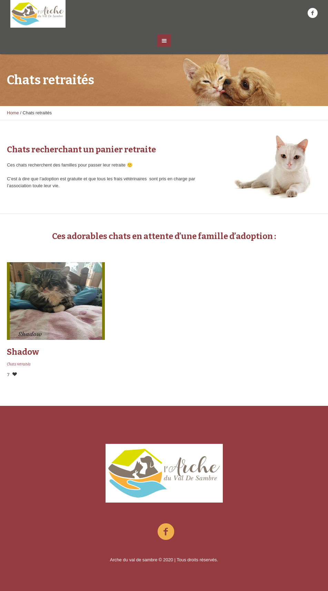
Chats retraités (19, 364)
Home (13, 112)
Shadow (23, 352)
